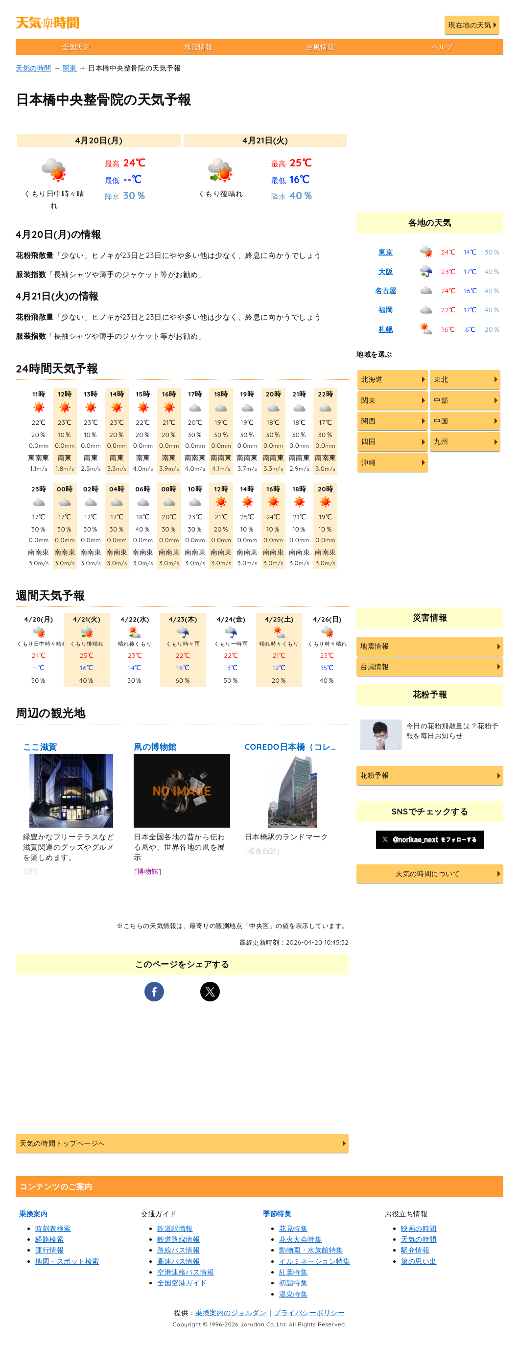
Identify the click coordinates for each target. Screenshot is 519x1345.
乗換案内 (33, 1213)
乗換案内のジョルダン (230, 1312)
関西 (368, 421)
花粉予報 (374, 775)
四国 (368, 441)
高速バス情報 (178, 1261)
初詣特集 (293, 1282)
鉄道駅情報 (175, 1228)
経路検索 (49, 1239)
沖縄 (368, 462)
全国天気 (76, 47)
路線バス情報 (178, 1250)
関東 (70, 68)
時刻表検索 (53, 1228)
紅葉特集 (293, 1272)
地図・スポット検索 (67, 1261)
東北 (441, 379)
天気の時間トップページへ (62, 1143)
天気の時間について (428, 873)
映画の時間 (419, 1228)
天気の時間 (33, 68)
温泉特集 (293, 1294)
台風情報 (320, 47)
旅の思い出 (419, 1261)
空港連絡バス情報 (185, 1272)
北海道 (372, 379)
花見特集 (293, 1228)
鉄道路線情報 (178, 1239)
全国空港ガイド (182, 1282)
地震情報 (198, 47)
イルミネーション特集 (314, 1261)
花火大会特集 (300, 1239)
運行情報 (49, 1250)
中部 (441, 400)
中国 (441, 421)
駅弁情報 (415, 1250)
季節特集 (277, 1213)
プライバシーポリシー (309, 1312)
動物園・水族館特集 (311, 1250)
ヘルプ (442, 47)
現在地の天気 (469, 25)
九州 (441, 441)
